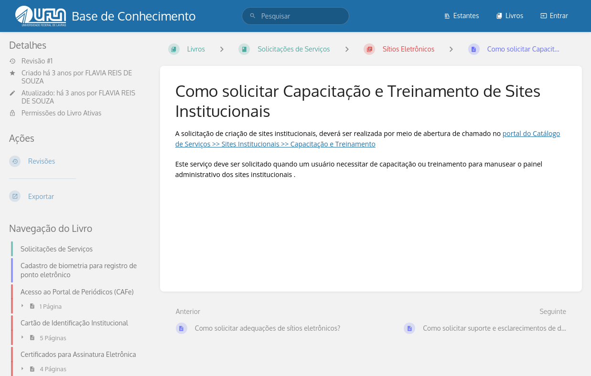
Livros (509, 15)
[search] (295, 16)
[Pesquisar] (252, 16)
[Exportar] (76, 196)
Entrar (554, 15)
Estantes (461, 15)
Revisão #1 (31, 61)
